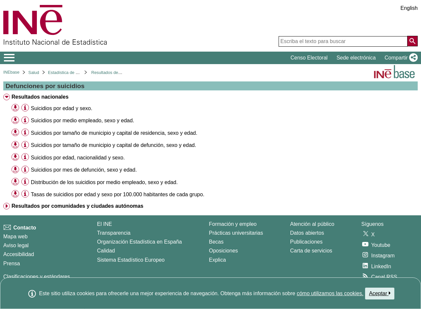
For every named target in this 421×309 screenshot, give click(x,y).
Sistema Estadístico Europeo (130, 260)
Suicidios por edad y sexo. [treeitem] (61, 108)
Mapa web (15, 236)
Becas (216, 242)
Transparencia (114, 233)
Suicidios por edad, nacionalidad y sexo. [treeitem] (78, 157)
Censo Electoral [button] (309, 57)
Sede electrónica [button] (356, 57)
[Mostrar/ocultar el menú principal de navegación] (9, 58)
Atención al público (312, 224)
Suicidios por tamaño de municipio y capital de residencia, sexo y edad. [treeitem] (114, 133)
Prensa (11, 263)
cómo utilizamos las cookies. (330, 293)
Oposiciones (223, 250)
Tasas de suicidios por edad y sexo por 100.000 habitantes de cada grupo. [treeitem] (117, 194)
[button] (400, 58)
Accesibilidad (18, 254)
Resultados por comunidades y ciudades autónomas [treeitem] (77, 206)
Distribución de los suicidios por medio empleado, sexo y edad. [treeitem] (104, 182)
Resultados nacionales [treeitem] (40, 97)
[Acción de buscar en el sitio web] (412, 41)
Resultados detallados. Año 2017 (122, 72)
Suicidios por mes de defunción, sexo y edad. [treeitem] (84, 170)
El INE (104, 224)
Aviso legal (16, 245)
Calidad (106, 250)
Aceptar (379, 293)
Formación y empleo (233, 224)
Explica (217, 260)
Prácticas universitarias (236, 233)
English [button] (409, 8)
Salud (33, 72)
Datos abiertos (307, 233)
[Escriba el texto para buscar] (343, 41)
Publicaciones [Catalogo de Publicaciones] (306, 242)
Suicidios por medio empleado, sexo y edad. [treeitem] (82, 120)
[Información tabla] (25, 108)
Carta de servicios (311, 250)
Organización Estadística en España (139, 242)
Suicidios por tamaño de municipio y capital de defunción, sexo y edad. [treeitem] (113, 145)
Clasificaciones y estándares (36, 276)
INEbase (11, 72)
